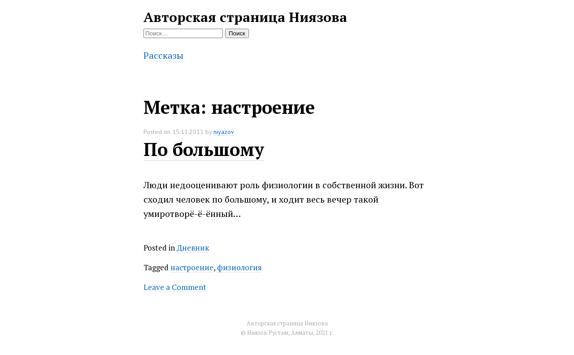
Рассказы (163, 55)
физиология (239, 267)
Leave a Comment (175, 287)
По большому (204, 149)
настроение (191, 267)
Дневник (193, 247)
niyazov (223, 132)
